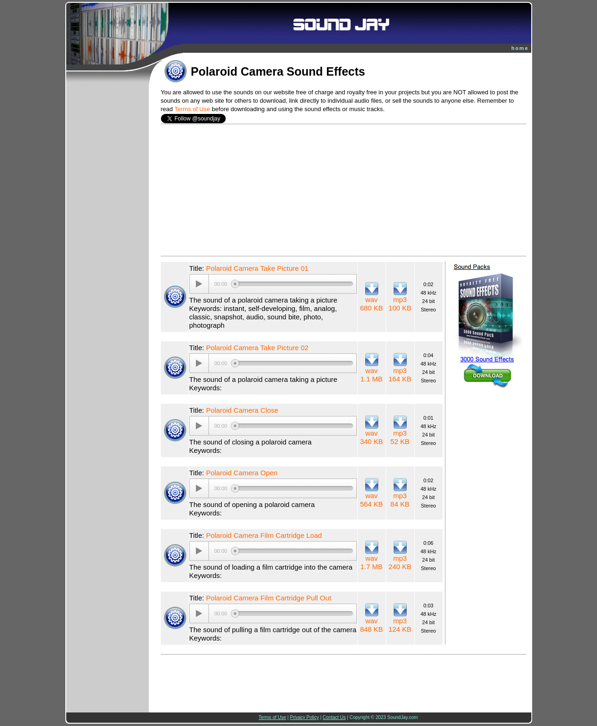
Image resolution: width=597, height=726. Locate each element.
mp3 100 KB (400, 304)
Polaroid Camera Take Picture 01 (257, 268)
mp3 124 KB (400, 625)
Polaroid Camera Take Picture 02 (257, 348)
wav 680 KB (371, 304)
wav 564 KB (371, 500)
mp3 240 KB (400, 562)
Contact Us (334, 717)
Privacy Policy (304, 717)
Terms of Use (192, 109)
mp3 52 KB (400, 437)
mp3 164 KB (400, 375)
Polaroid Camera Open (242, 473)
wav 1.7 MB (372, 562)
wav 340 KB (371, 437)
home (519, 48)
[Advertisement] (344, 190)
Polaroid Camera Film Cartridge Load (264, 535)
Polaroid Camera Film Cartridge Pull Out (268, 598)
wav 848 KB (371, 625)
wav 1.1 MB (372, 375)
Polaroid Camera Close (242, 410)
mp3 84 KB (400, 500)
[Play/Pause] (199, 284)
